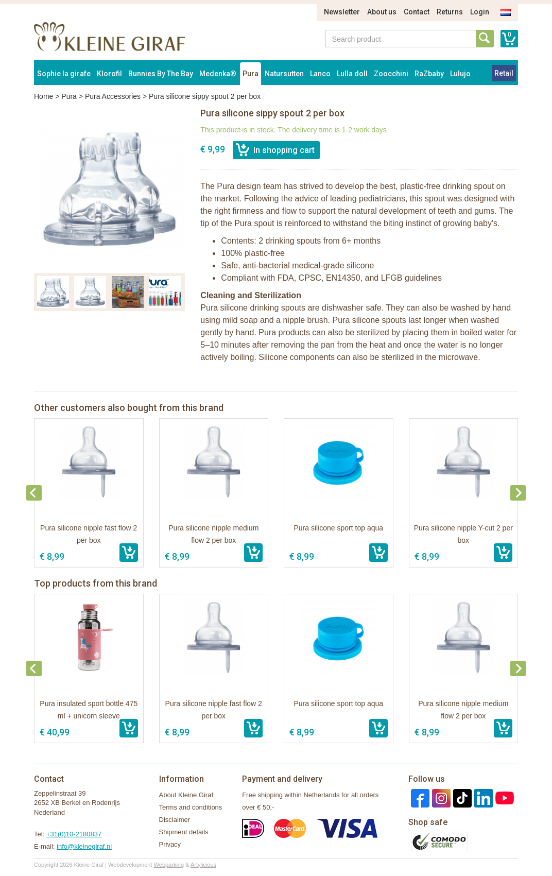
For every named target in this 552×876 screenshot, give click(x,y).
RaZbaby (429, 74)
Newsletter (342, 12)
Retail (503, 73)
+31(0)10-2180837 (73, 834)
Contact (416, 12)
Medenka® (217, 74)
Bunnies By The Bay (160, 74)
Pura (250, 74)
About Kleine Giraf (186, 795)
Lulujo (460, 74)
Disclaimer (175, 819)
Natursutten (284, 74)
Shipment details (184, 832)
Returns (450, 12)
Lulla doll (352, 74)
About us (381, 12)
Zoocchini (391, 74)
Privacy (170, 844)
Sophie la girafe (64, 74)
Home (43, 96)
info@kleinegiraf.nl (84, 846)
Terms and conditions (190, 807)
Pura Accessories (113, 96)
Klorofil (109, 74)
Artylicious (203, 865)
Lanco (320, 74)
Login (479, 12)
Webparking (169, 865)
